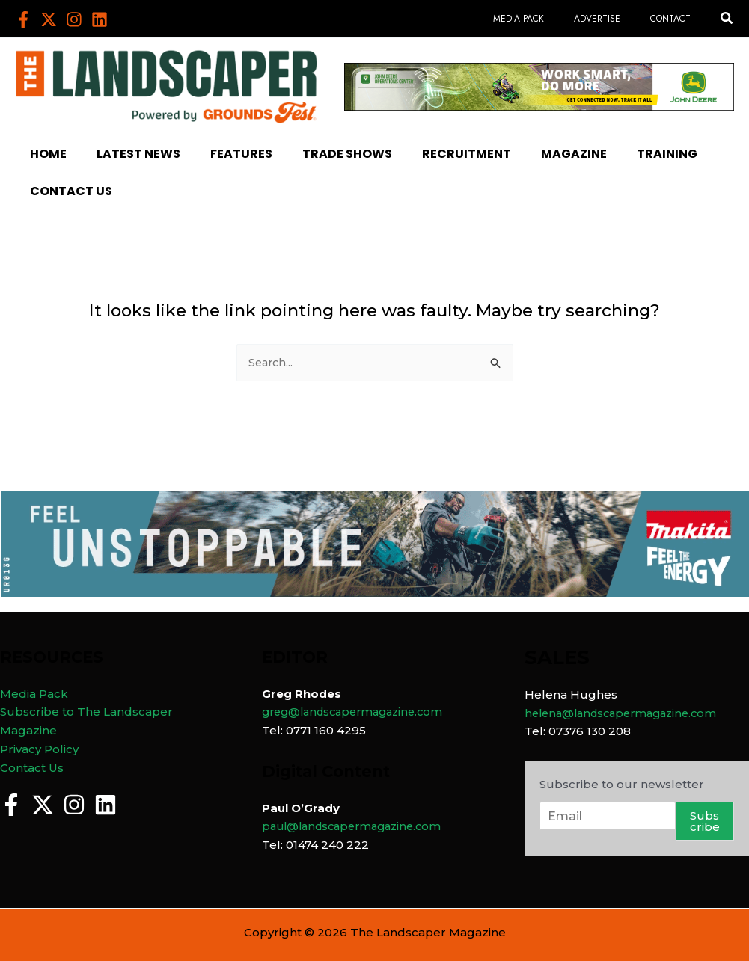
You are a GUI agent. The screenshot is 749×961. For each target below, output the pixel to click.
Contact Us (32, 768)
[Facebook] (23, 19)
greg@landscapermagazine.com (359, 711)
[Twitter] (48, 19)
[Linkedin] (99, 19)
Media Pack (34, 694)
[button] (727, 18)
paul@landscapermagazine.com (357, 826)
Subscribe (705, 821)
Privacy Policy (39, 749)
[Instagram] (74, 19)
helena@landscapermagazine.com (627, 713)
